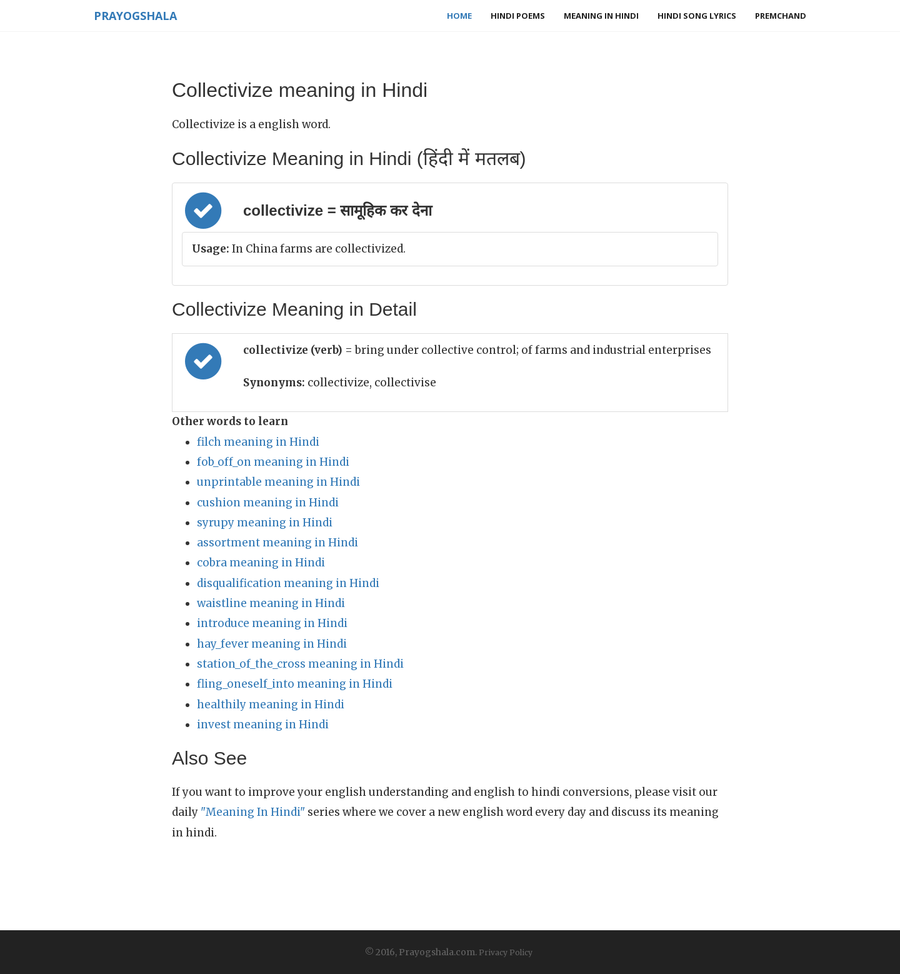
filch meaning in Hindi (258, 442)
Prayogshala (135, 15)
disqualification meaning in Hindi (288, 583)
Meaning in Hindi (601, 15)
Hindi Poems (518, 15)
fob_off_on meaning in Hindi (273, 462)
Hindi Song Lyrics (697, 15)
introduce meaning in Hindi (272, 623)
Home (459, 15)
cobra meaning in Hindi (261, 563)
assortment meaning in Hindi (277, 543)
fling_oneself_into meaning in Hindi (294, 684)
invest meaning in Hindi (263, 724)
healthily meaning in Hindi (270, 704)
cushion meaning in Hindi (268, 503)
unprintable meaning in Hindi (278, 482)
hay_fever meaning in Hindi (272, 644)
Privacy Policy (505, 952)
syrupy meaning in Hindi (264, 523)
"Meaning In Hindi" (253, 812)
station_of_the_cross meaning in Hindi (300, 664)
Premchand (780, 15)
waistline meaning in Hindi (271, 603)
